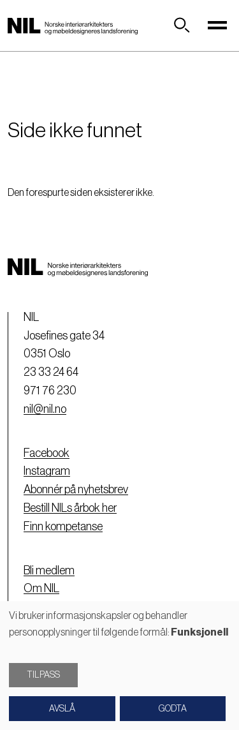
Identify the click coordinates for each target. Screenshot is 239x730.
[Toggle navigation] (217, 25)
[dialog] (119, 665)
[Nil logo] (73, 25)
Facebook (46, 453)
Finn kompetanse (63, 526)
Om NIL (41, 588)
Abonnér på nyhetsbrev (76, 489)
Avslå (62, 708)
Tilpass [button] (43, 675)
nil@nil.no (45, 409)
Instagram (47, 471)
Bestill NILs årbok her (70, 508)
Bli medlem (49, 570)
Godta (173, 708)
